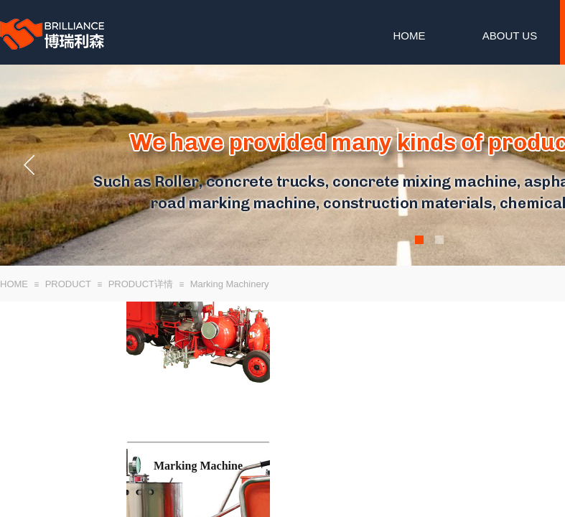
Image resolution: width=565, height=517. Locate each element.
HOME (409, 35)
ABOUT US (509, 35)
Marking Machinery (229, 284)
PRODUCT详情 (140, 284)
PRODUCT (68, 284)
